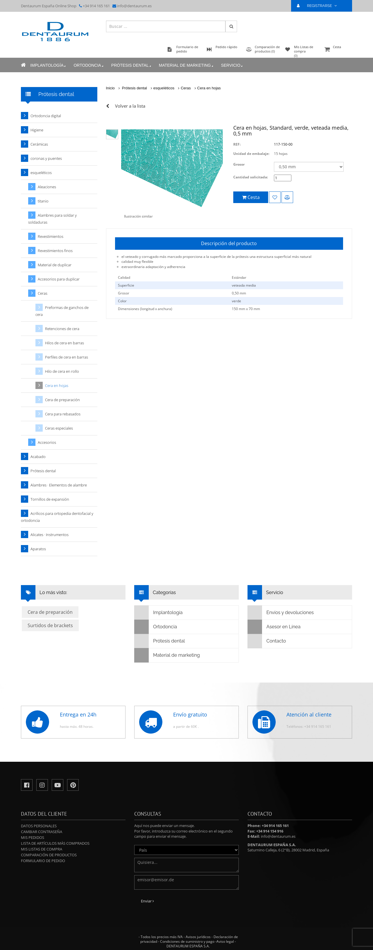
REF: (237, 144)
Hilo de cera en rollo (62, 371)
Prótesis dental (131, 65)
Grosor (239, 164)
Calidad (124, 277)
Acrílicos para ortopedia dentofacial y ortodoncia (57, 517)
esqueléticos (163, 88)
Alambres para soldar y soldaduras (52, 219)
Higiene (37, 130)
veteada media (244, 285)
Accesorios (47, 442)
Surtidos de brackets (50, 625)
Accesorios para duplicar (59, 279)
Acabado (38, 456)
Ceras (186, 88)
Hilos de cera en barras (64, 342)
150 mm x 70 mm (246, 308)
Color (122, 300)
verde (236, 300)
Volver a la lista (130, 106)
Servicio (232, 65)
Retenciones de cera (62, 328)
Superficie (126, 285)
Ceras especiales (59, 428)
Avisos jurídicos (198, 936)
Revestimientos (50, 236)
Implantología (48, 65)
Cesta (337, 50)
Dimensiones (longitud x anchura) (145, 308)
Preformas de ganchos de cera (62, 311)
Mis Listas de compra (41, 849)
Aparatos (38, 548)
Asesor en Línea (274, 627)
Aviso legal (225, 941)
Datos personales (39, 825)
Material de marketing (186, 65)
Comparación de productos (49, 854)
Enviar (147, 901)
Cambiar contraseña (41, 831)
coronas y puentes (46, 158)
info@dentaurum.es (134, 5)
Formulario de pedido (43, 860)
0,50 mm (239, 293)
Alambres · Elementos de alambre (59, 485)
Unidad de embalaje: (251, 153)
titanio (43, 201)
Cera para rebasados (62, 414)
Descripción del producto (229, 243)
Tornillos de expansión (50, 499)
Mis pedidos (32, 837)
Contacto (267, 641)
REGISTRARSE (319, 5)
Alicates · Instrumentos (50, 534)
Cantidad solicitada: (250, 177)
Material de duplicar (54, 264)
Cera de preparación (62, 399)
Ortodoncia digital (46, 115)
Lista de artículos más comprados (55, 843)
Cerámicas (39, 144)
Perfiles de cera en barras (66, 357)
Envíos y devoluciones (281, 613)
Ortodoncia (88, 65)
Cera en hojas (209, 88)
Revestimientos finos (55, 250)
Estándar (239, 277)
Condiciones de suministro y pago (187, 941)
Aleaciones (47, 186)
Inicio (110, 88)
